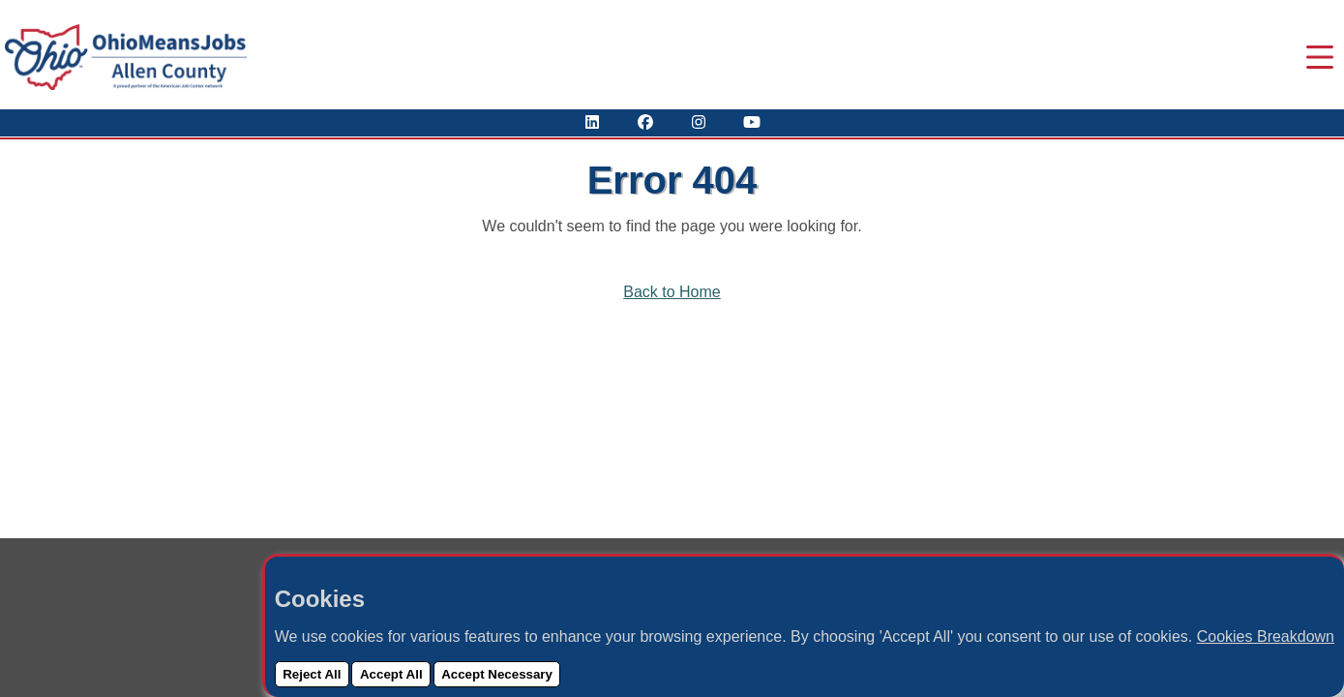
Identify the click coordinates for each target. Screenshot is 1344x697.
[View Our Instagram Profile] (698, 122)
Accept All (391, 674)
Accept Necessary (497, 674)
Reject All (312, 674)
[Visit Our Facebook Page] (645, 122)
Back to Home (671, 292)
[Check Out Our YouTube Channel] (751, 122)
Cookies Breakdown (1265, 636)
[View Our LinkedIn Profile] (592, 122)
